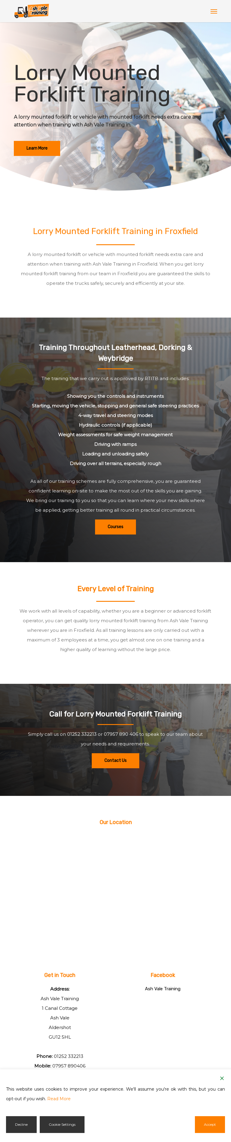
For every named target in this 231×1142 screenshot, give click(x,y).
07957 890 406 (121, 734)
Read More (59, 1098)
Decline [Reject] (21, 1124)
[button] (214, 11)
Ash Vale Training (162, 988)
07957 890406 (68, 1066)
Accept (210, 1124)
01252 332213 (82, 734)
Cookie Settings (62, 1124)
